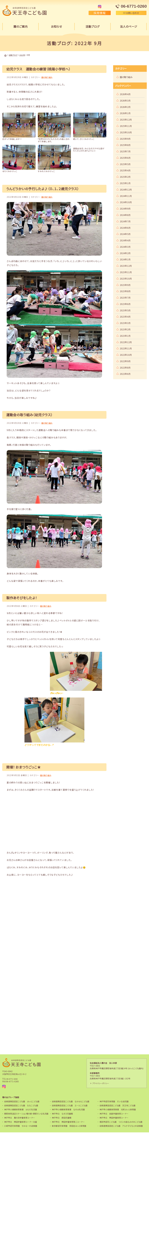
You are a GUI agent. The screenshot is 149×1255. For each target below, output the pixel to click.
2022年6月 (125, 373)
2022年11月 (126, 348)
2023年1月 (125, 335)
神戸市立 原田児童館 (61, 1117)
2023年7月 (125, 297)
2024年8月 (125, 214)
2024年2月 (125, 253)
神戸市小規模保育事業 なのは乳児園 (68, 1109)
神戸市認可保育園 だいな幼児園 (114, 1101)
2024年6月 (125, 227)
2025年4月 (125, 170)
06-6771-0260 (12, 1078)
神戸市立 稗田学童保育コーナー (114, 1117)
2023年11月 (126, 272)
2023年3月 (125, 322)
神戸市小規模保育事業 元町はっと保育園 (118, 1109)
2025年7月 (125, 151)
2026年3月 (125, 100)
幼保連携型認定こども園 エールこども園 (69, 1105)
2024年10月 (126, 202)
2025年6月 (125, 157)
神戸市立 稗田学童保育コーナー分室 (20, 1121)
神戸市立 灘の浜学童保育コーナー (19, 1117)
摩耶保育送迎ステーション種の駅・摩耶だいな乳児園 (26, 1113)
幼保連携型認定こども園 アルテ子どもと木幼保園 (121, 1125)
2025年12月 (126, 119)
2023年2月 (125, 329)
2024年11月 (126, 195)
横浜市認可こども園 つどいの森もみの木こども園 (121, 1121)
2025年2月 (125, 176)
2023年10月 (126, 278)
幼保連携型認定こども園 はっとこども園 (21, 1101)
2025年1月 (125, 183)
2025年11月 (126, 125)
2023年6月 (125, 303)
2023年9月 (125, 284)
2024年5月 (125, 233)
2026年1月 (125, 113)
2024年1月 (125, 259)
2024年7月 (125, 221)
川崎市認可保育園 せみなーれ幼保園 (20, 1125)
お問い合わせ (131, 12)
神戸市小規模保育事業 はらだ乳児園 (20, 1109)
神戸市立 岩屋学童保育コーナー (114, 1113)
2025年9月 (125, 138)
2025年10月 (126, 132)
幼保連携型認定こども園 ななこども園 (21, 1105)
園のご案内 (20, 26)
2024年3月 (125, 246)
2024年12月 (126, 189)
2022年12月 (126, 342)
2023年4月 (125, 316)
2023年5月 (125, 310)
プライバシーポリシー (101, 1082)
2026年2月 (125, 106)
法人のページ (128, 26)
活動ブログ (92, 26)
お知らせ (56, 26)
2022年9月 (125, 361)
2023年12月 (126, 265)
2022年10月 (126, 354)
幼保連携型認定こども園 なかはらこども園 (70, 1101)
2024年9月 (125, 208)
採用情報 (100, 13)
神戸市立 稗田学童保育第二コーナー (68, 1121)
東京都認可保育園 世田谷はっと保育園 (69, 1125)
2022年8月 (125, 367)
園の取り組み (47, 77)
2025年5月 (125, 164)
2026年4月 (125, 94)
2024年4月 (125, 240)
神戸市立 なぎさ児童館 (62, 1113)
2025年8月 (125, 144)
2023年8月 (125, 291)
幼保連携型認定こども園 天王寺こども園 (117, 1105)
